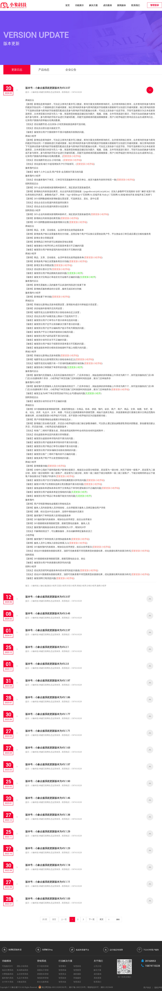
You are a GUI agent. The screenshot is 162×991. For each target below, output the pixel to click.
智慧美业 (62, 974)
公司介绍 (97, 966)
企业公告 (70, 69)
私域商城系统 (22, 970)
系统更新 (97, 978)
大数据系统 (21, 982)
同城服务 (77, 978)
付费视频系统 (7, 974)
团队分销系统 (22, 966)
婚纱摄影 (77, 974)
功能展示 (79, 5)
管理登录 (154, 5)
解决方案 (93, 5)
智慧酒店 (77, 982)
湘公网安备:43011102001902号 (54, 987)
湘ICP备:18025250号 (77, 987)
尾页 (101, 919)
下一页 (91, 919)
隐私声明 (158, 988)
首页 (67, 5)
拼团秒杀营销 (42, 974)
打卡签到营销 (42, 966)
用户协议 (147, 988)
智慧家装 (77, 966)
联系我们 (135, 5)
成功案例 (107, 5)
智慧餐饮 (62, 966)
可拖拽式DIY (7, 966)
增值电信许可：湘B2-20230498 (100, 987)
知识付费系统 (7, 970)
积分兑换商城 (42, 982)
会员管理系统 (22, 974)
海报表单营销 (42, 978)
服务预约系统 (7, 978)
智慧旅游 (62, 978)
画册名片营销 (42, 970)
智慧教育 (77, 970)
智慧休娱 (62, 982)
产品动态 (43, 69)
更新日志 (16, 69)
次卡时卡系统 (7, 982)
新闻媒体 (121, 5)
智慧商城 (62, 970)
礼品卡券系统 (22, 978)
